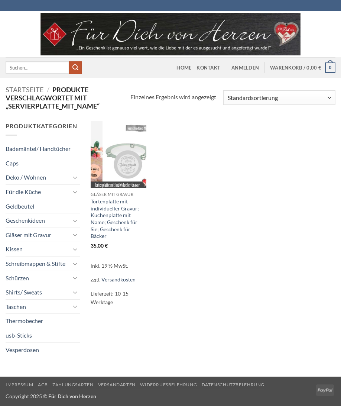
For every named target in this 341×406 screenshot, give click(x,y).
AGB (43, 384)
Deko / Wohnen (26, 177)
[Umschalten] (75, 177)
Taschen (16, 306)
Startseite (24, 90)
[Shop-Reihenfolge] (279, 97)
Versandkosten (118, 279)
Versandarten (117, 384)
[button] (245, 67)
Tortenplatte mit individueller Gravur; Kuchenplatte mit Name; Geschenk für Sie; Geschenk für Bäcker (115, 218)
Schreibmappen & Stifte (35, 263)
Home (183, 68)
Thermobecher (24, 320)
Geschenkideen (25, 220)
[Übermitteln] (75, 67)
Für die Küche (23, 191)
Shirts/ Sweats (24, 292)
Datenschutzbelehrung (233, 384)
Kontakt (208, 68)
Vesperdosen (22, 349)
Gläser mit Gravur (28, 234)
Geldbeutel (20, 206)
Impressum (19, 384)
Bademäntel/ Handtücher (38, 148)
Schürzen (17, 277)
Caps (12, 163)
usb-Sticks (19, 335)
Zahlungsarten (72, 384)
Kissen (14, 248)
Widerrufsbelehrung (168, 384)
